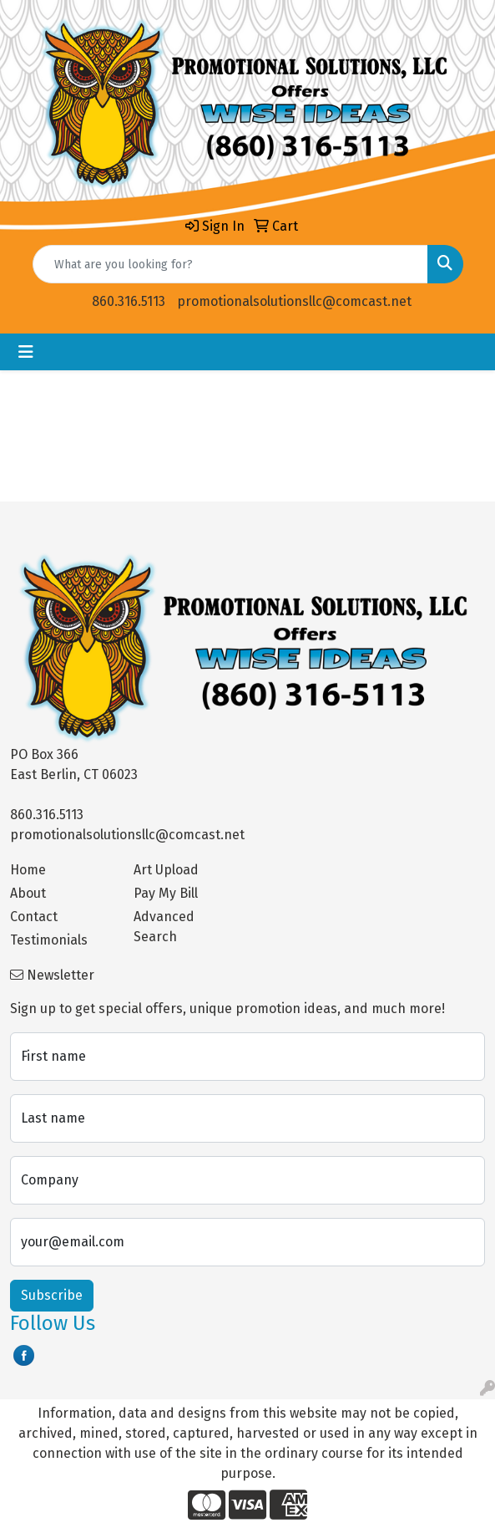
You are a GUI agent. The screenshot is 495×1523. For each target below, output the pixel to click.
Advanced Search (164, 927)
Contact (34, 916)
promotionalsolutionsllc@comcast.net (294, 301)
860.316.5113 (128, 301)
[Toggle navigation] (25, 352)
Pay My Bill (166, 893)
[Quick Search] (230, 264)
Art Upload (166, 870)
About (28, 893)
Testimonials (49, 940)
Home (28, 870)
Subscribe (52, 1295)
